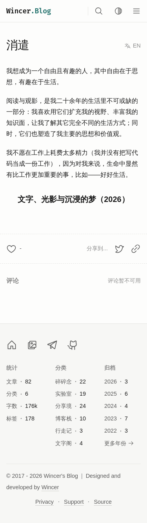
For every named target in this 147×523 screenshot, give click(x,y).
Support (73, 502)
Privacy (44, 502)
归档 (110, 368)
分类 (61, 368)
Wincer (28, 11)
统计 (12, 368)
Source (103, 502)
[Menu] (136, 11)
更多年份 (119, 443)
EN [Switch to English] (132, 45)
